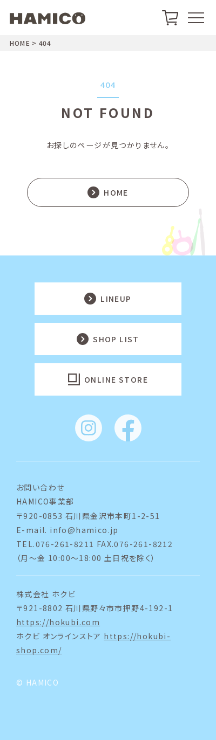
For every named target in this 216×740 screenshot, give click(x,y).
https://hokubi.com (58, 622)
